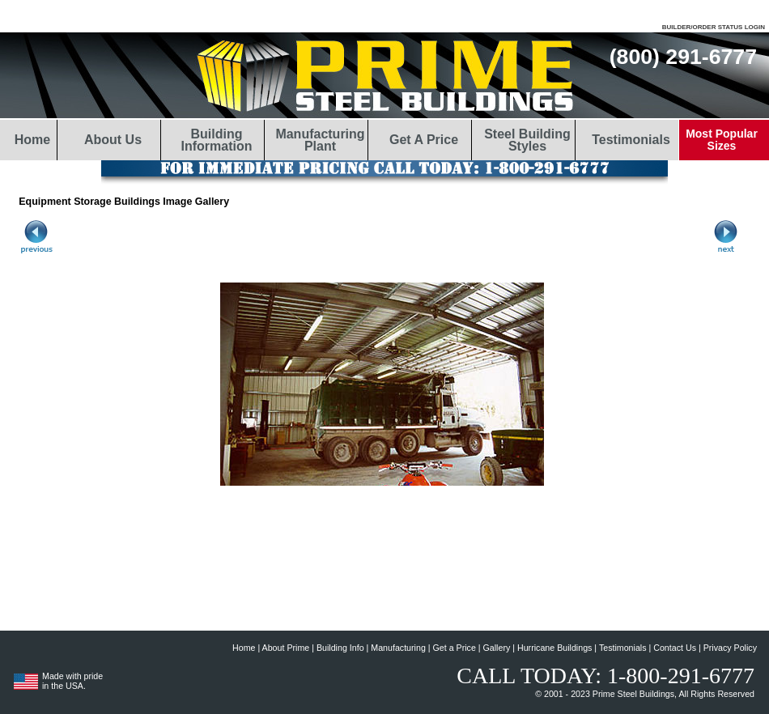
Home (243, 647)
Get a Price (454, 647)
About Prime (286, 647)
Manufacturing (398, 647)
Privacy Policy (730, 647)
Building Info (340, 647)
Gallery (497, 647)
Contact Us (674, 647)
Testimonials (623, 647)
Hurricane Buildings (554, 647)
